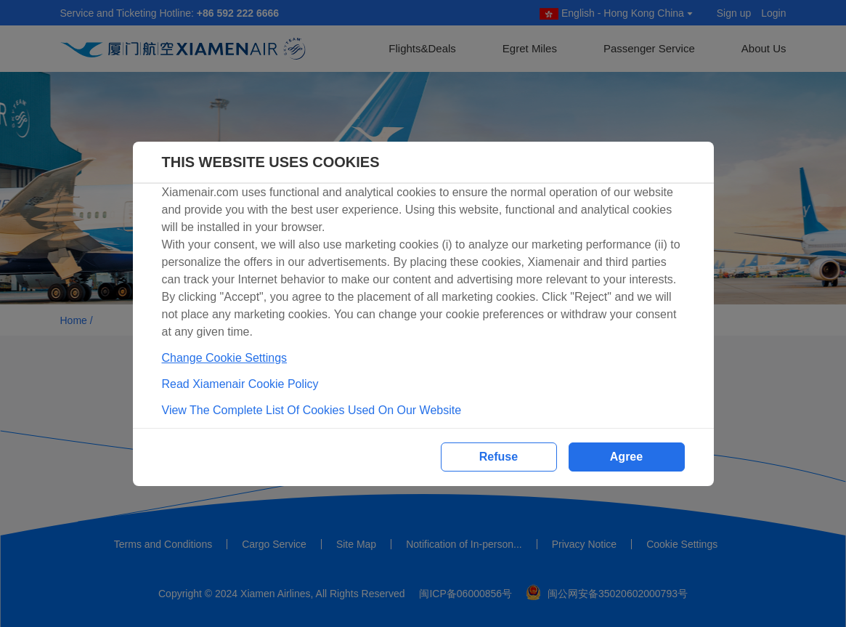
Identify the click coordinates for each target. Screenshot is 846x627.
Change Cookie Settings (225, 358)
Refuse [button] (498, 456)
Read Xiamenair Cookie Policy (240, 384)
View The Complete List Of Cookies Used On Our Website (312, 410)
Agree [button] (626, 456)
